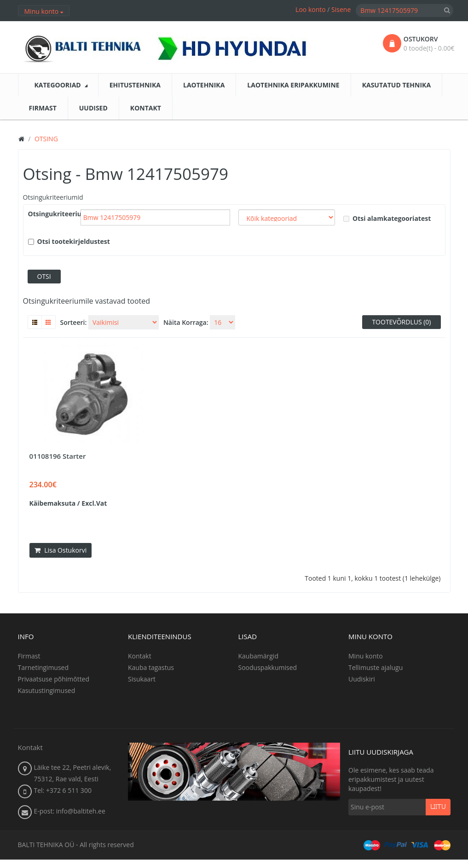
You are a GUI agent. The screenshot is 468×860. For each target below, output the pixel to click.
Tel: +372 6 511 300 (63, 790)
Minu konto (365, 656)
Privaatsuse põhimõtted (54, 679)
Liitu (438, 807)
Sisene (341, 9)
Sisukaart (142, 679)
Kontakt (139, 656)
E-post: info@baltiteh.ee (69, 811)
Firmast (29, 656)
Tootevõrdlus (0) (401, 321)
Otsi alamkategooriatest (387, 218)
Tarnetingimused (43, 667)
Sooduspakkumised (267, 667)
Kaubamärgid (258, 656)
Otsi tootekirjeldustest (69, 241)
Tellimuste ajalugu (375, 667)
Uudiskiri (361, 679)
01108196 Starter (57, 456)
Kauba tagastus (151, 667)
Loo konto (310, 9)
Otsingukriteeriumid (53, 197)
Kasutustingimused (46, 690)
